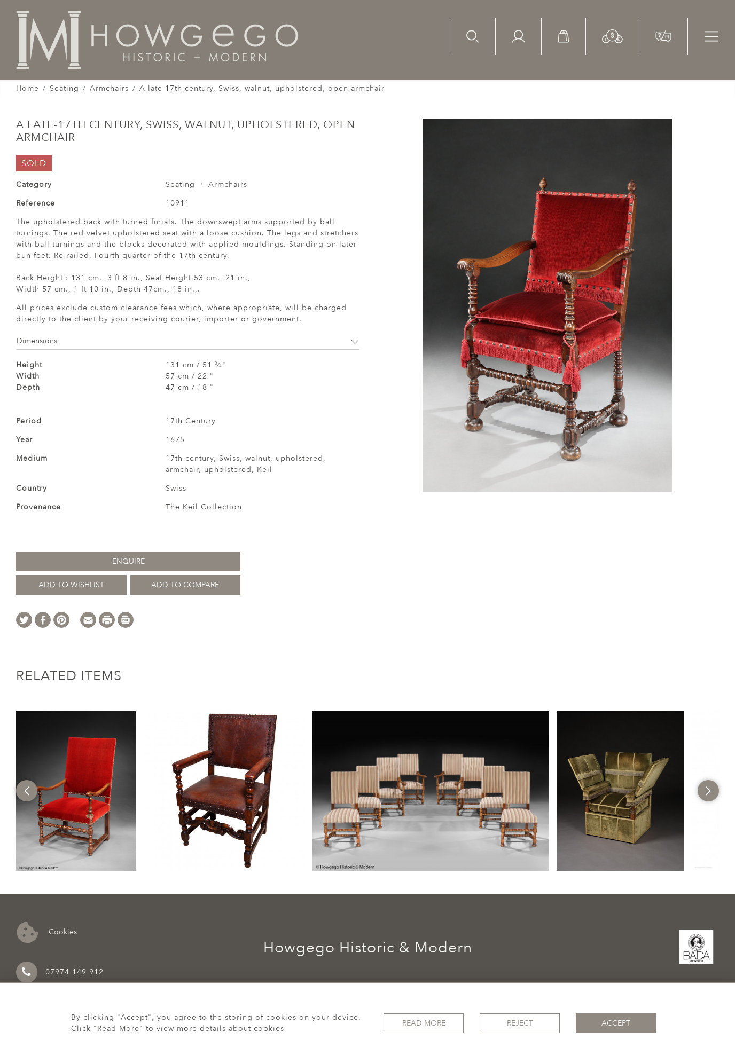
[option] (76, 791)
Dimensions (188, 341)
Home (27, 88)
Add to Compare (185, 585)
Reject (520, 1023)
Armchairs (109, 88)
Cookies (47, 932)
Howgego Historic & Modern (367, 948)
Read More (423, 1023)
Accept (615, 1023)
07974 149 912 (60, 972)
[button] (612, 35)
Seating (64, 88)
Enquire (128, 561)
